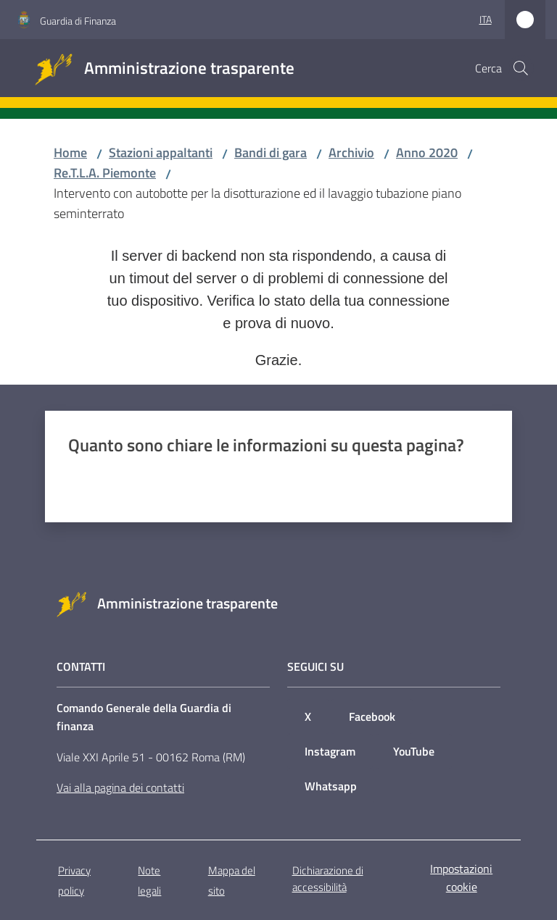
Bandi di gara (270, 152)
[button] (521, 68)
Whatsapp (331, 786)
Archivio (351, 152)
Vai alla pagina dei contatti (120, 787)
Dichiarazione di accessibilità (327, 878)
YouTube (413, 751)
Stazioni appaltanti (161, 152)
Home (70, 152)
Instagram (330, 751)
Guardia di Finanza (78, 20)
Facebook (372, 716)
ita (485, 19)
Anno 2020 (427, 152)
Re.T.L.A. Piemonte (105, 173)
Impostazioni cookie (461, 877)
